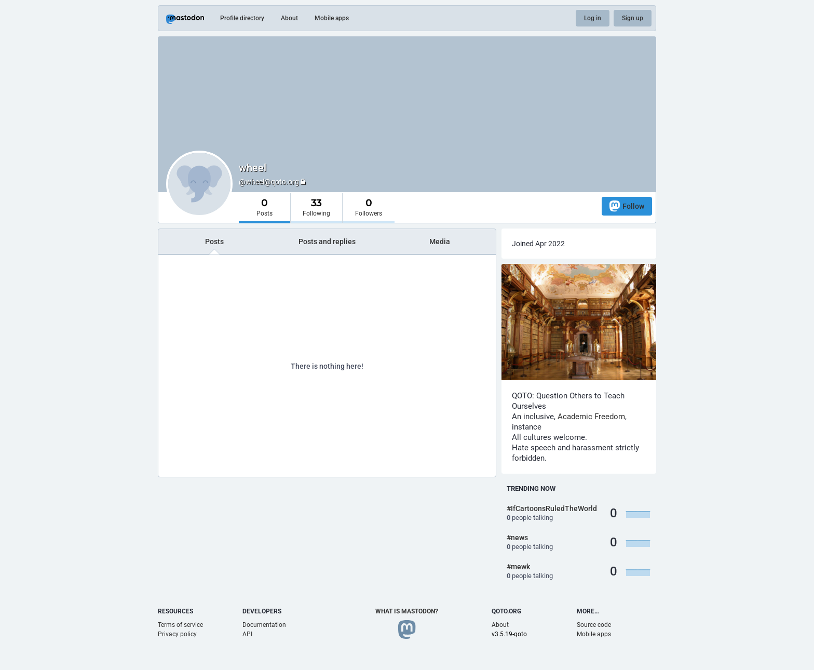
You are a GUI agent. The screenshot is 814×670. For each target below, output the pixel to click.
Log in (592, 18)
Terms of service (180, 624)
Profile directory (242, 18)
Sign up (632, 18)
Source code (594, 624)
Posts (214, 241)
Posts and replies (327, 241)
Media (439, 241)
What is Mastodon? (406, 611)
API (247, 634)
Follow (626, 205)
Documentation (264, 624)
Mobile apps (332, 18)
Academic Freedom (591, 416)
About (289, 18)
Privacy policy (177, 634)
